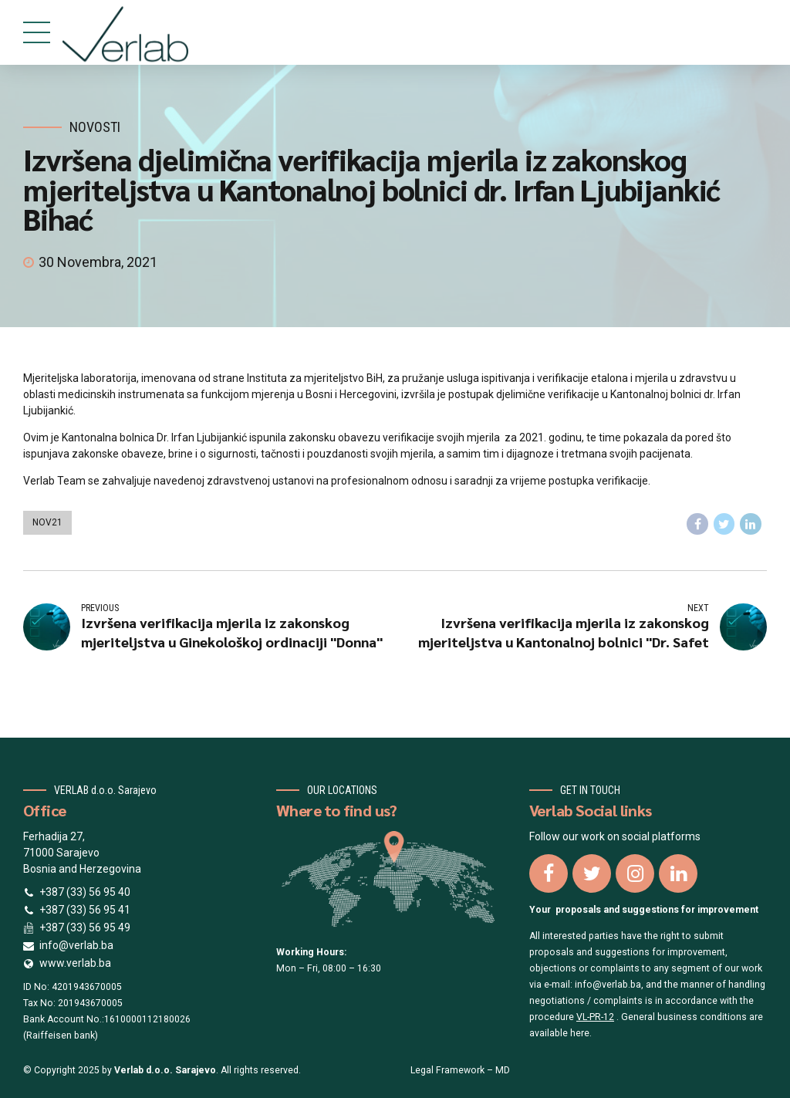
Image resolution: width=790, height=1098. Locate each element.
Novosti (94, 127)
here (579, 1033)
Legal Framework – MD (460, 1070)
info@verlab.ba (608, 984)
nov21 (47, 522)
